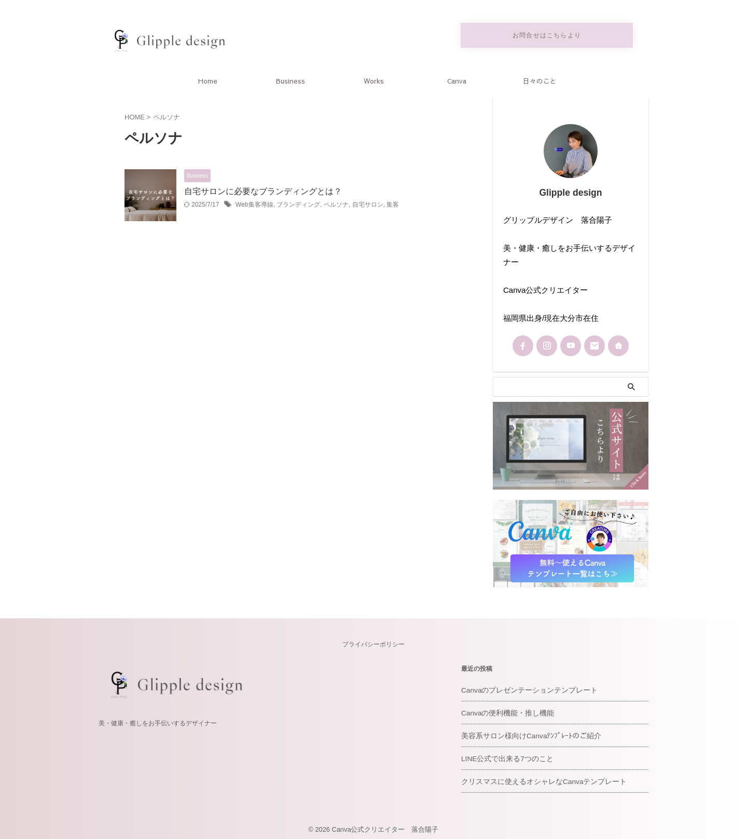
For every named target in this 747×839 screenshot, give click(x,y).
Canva (456, 79)
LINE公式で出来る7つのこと (504, 753)
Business (290, 79)
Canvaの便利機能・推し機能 (504, 708)
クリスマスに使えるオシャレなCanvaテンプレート (538, 776)
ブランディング (298, 203)
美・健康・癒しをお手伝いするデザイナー (158, 717)
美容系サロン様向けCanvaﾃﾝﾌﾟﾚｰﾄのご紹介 (527, 731)
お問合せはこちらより (547, 34)
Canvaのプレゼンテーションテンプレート (525, 685)
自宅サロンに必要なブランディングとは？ (263, 189)
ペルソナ (336, 203)
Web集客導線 (254, 203)
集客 (392, 203)
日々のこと (540, 79)
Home (207, 79)
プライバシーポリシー (373, 639)
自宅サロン (367, 203)
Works (374, 79)
